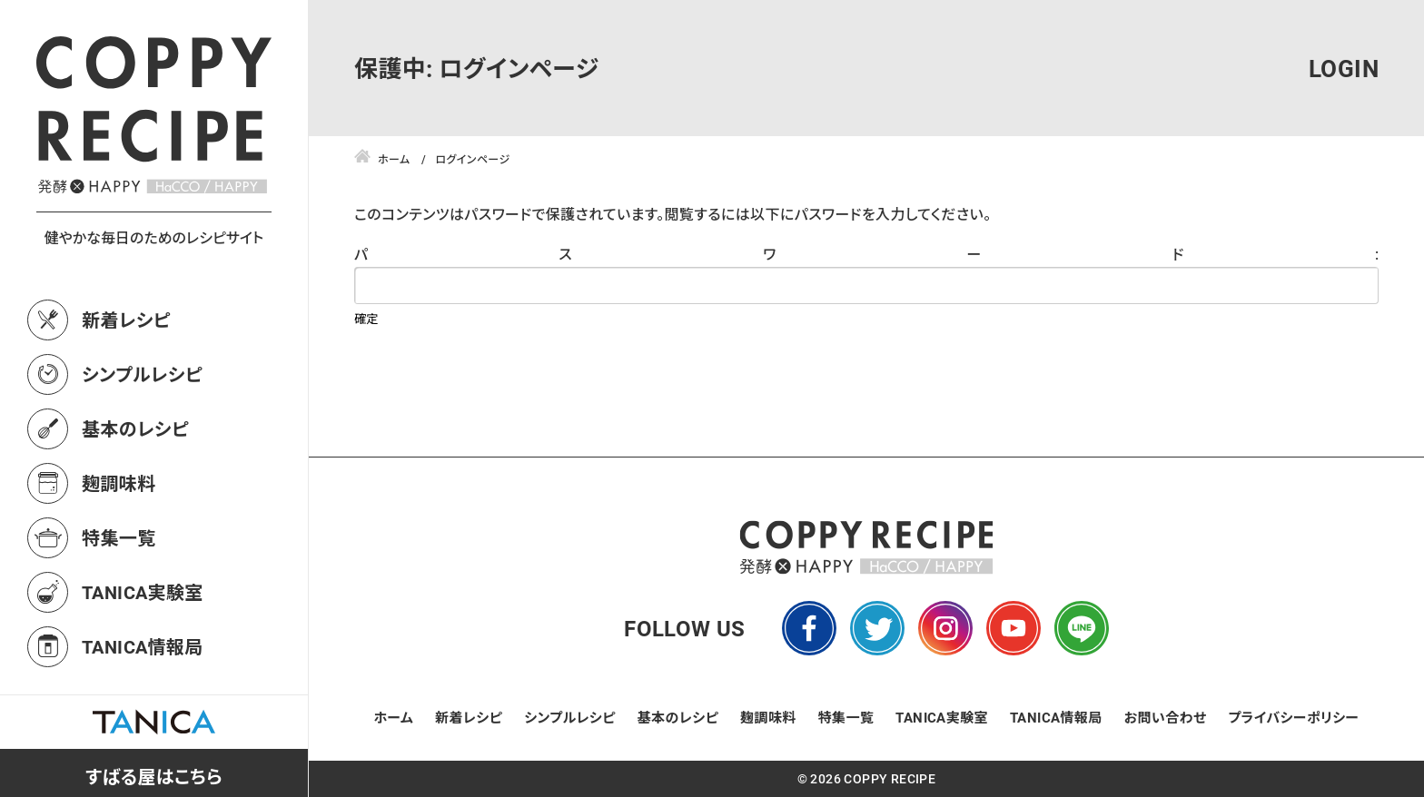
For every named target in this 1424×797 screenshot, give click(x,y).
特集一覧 (119, 537)
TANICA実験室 (142, 592)
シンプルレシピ (142, 374)
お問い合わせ (1165, 717)
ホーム (394, 717)
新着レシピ (126, 319)
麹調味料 (119, 483)
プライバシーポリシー (1293, 717)
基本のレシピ (135, 428)
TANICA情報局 (142, 646)
